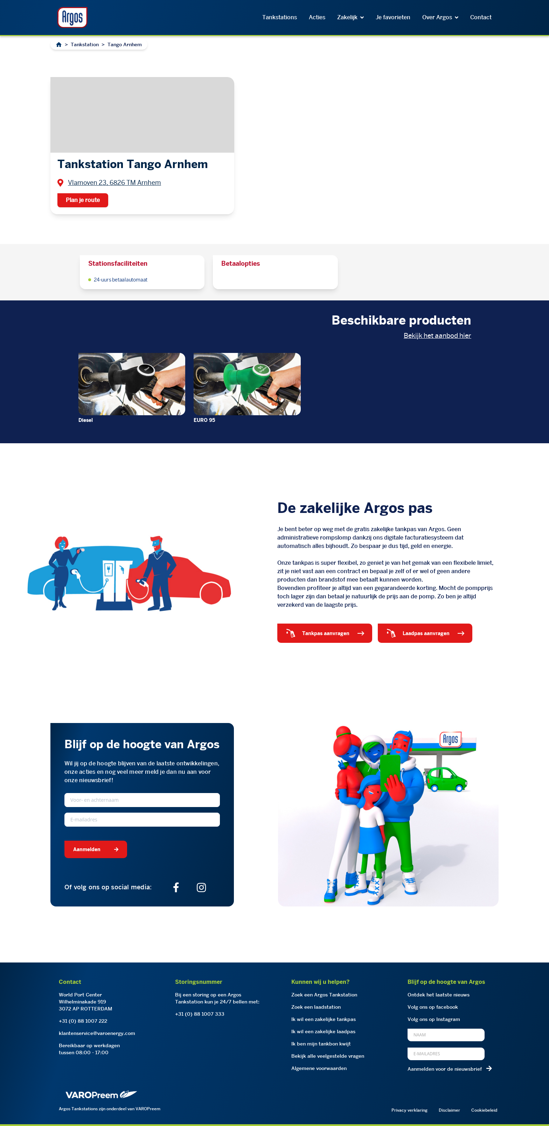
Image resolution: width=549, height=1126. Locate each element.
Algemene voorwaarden (319, 1068)
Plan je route (83, 200)
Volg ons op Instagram (434, 1019)
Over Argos (440, 17)
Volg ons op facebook (433, 1007)
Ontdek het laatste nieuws (439, 995)
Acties (317, 17)
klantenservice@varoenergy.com (97, 1033)
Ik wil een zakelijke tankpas (323, 1019)
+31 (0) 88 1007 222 (83, 1021)
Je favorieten (393, 17)
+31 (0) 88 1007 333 (199, 1014)
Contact (481, 17)
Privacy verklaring (409, 1110)
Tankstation (85, 44)
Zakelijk (350, 17)
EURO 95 (204, 420)
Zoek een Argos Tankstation (324, 995)
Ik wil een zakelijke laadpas (323, 1031)
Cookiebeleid (484, 1110)
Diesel (85, 420)
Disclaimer (449, 1110)
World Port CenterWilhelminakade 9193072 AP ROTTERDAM (85, 1002)
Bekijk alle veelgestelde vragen (327, 1056)
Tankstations (279, 17)
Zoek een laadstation (316, 1007)
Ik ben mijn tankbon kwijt (321, 1044)
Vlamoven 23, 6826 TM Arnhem (114, 182)
